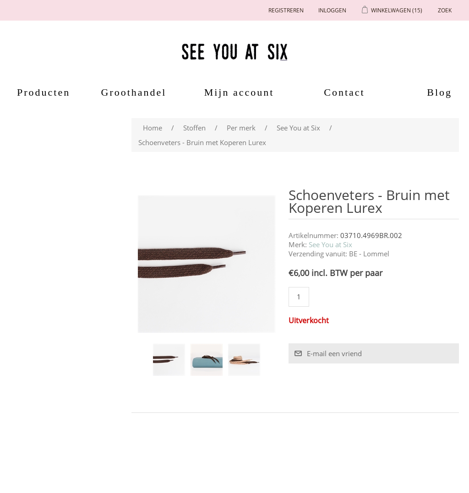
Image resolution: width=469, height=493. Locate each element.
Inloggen (332, 10)
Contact (344, 92)
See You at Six (330, 244)
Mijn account (239, 92)
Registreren (286, 10)
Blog (439, 92)
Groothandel (134, 92)
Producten (40, 92)
